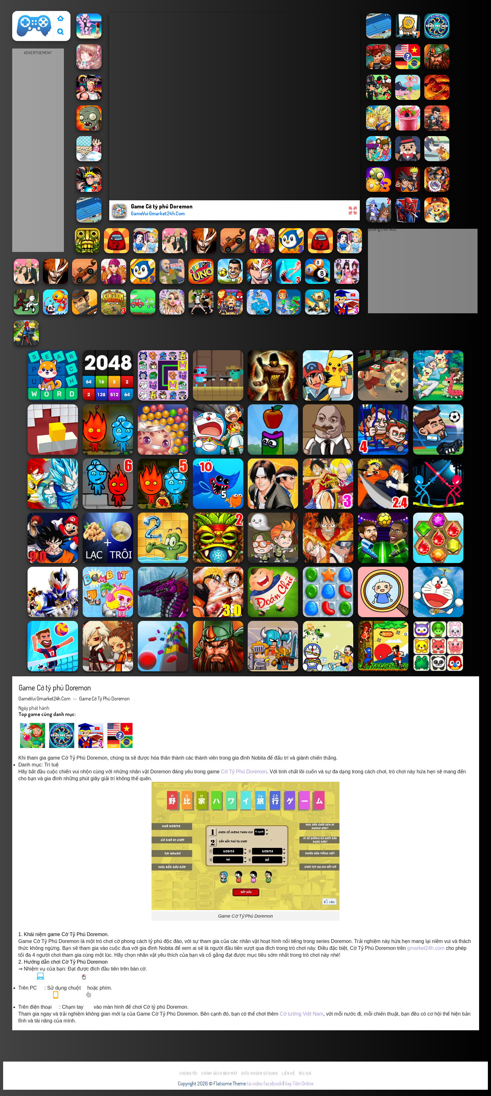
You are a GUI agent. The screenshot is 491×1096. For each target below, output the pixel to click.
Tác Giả (305, 1073)
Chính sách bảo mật (219, 1073)
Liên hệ (288, 1073)
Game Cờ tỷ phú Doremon (104, 698)
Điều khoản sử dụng (259, 1073)
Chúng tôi (188, 1073)
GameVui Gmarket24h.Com (44, 698)
